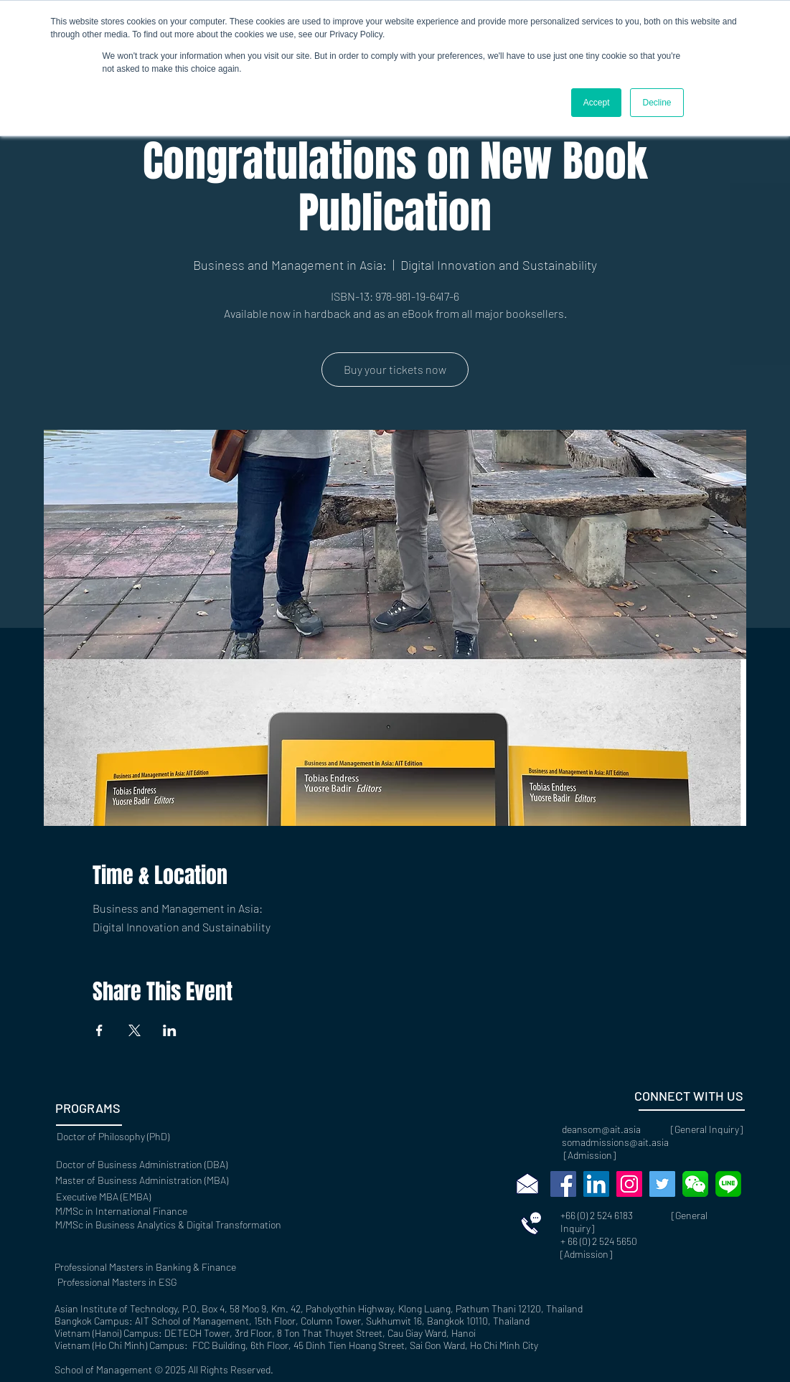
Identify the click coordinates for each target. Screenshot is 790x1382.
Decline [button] (656, 103)
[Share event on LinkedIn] (170, 1030)
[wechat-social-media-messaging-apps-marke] (695, 1184)
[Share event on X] (134, 1030)
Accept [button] (596, 103)
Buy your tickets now (395, 369)
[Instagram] (629, 1184)
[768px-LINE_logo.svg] (728, 1184)
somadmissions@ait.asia (615, 1142)
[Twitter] (662, 1184)
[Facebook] (563, 1184)
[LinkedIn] (596, 1184)
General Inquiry (706, 1129)
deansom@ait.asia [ (618, 1129)
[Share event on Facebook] (99, 1030)
